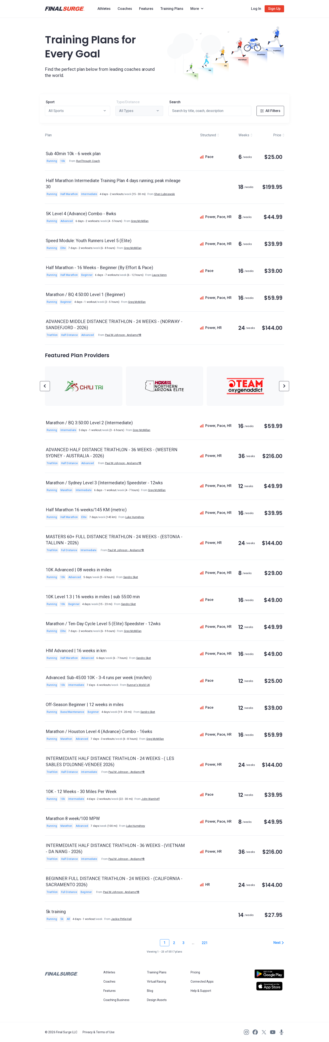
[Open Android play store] (269, 975)
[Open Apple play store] (269, 986)
